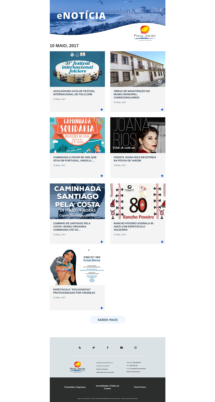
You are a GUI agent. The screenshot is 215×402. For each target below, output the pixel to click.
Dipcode (135, 398)
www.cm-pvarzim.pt (133, 371)
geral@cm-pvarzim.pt (138, 368)
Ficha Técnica (140, 387)
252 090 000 (136, 362)
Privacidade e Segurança (75, 387)
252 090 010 (133, 365)
